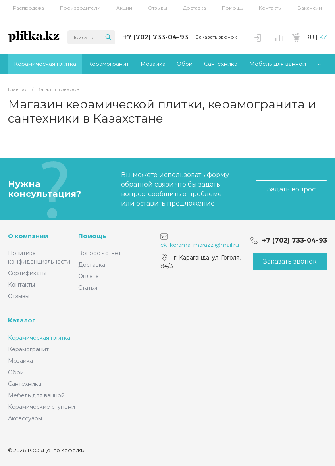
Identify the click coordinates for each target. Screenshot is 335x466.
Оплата (88, 276)
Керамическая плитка (39, 337)
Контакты (270, 8)
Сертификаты (27, 273)
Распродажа (28, 8)
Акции (124, 8)
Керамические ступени (41, 406)
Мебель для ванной (36, 395)
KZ (323, 37)
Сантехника (24, 383)
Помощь (232, 8)
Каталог (21, 320)
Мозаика (20, 360)
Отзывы (157, 8)
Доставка (194, 8)
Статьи (87, 287)
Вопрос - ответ (99, 253)
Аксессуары (25, 418)
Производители (80, 8)
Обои (16, 372)
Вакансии (310, 8)
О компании (28, 236)
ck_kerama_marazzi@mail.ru (199, 244)
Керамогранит (28, 349)
